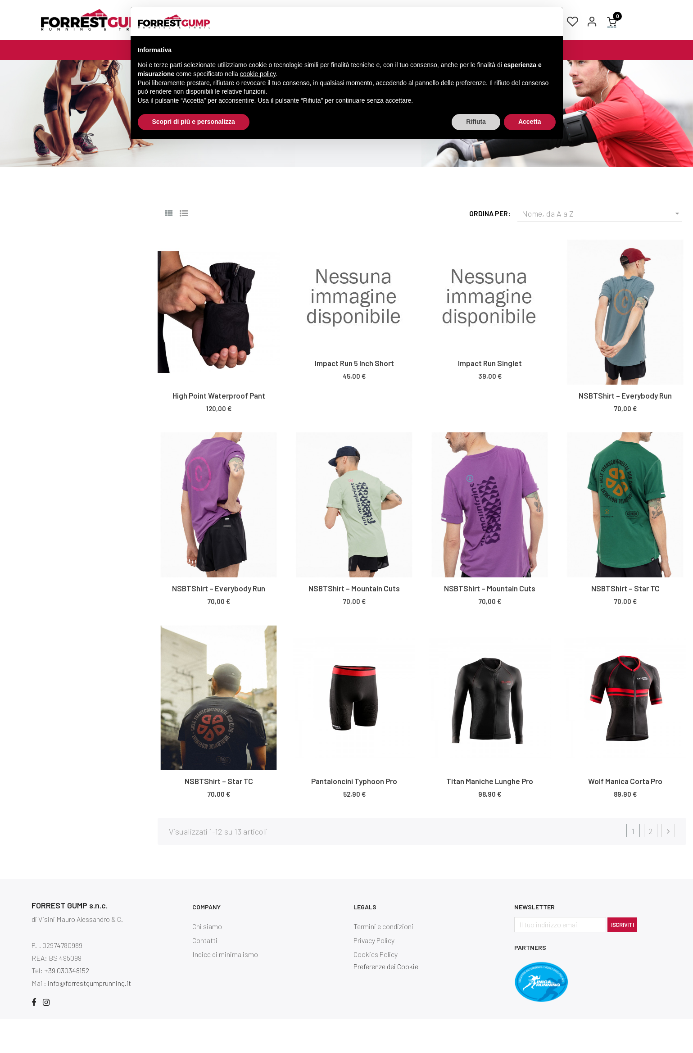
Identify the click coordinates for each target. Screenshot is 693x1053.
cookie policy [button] (258, 73)
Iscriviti (622, 958)
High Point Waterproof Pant (218, 430)
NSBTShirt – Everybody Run (625, 430)
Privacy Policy (373, 975)
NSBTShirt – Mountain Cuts (354, 622)
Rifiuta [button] (476, 121)
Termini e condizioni (383, 961)
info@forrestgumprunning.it (89, 1017)
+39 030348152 (66, 1004)
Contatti (204, 975)
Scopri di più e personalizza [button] (193, 121)
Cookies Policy (375, 989)
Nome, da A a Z (602, 248)
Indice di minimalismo (225, 989)
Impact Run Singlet (490, 397)
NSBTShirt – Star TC (625, 622)
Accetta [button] (529, 121)
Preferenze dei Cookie (385, 1001)
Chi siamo (207, 961)
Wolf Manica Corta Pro (625, 815)
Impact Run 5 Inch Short (354, 397)
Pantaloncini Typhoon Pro (354, 815)
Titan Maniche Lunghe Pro (489, 815)
